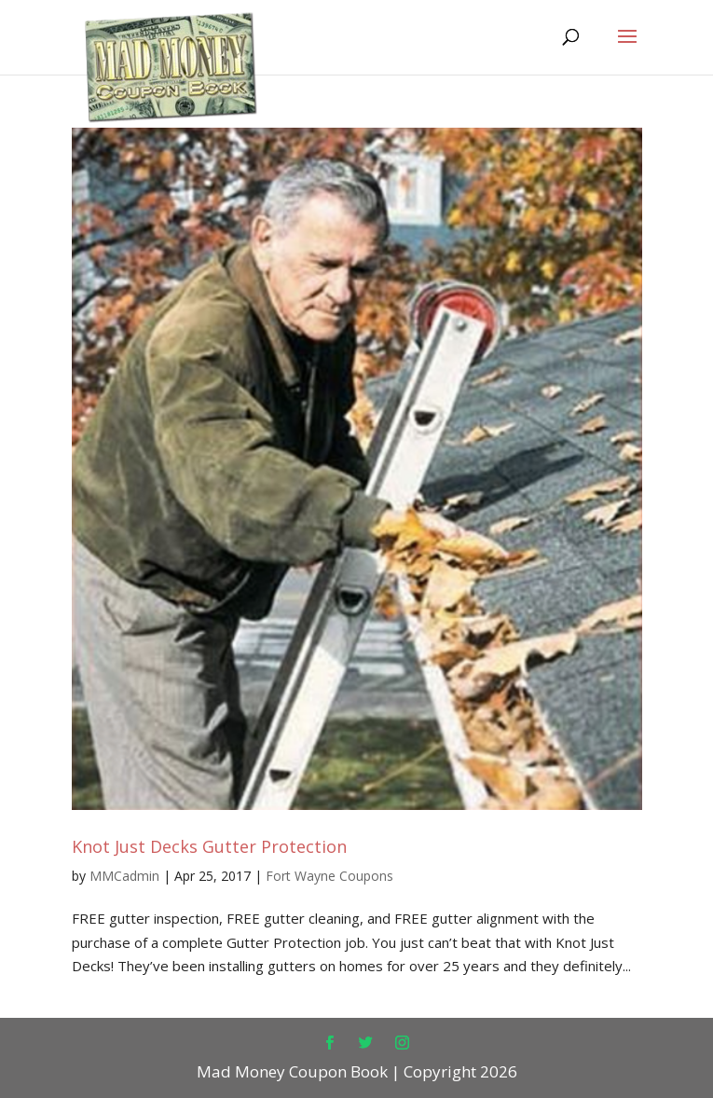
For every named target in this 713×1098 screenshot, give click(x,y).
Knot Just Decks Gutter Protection (209, 846)
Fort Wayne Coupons (329, 876)
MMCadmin (124, 876)
